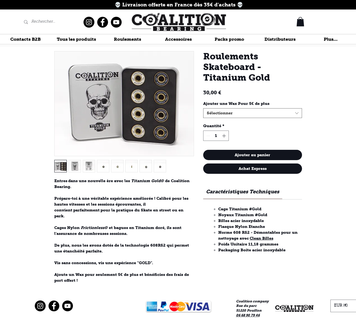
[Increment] (224, 136)
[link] (242, 191)
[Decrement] (207, 136)
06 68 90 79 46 (248, 315)
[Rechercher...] (43, 22)
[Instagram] (89, 22)
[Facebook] (102, 22)
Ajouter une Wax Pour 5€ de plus (236, 103)
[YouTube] (116, 22)
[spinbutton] (216, 136)
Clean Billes (261, 238)
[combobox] (252, 113)
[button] (300, 21)
